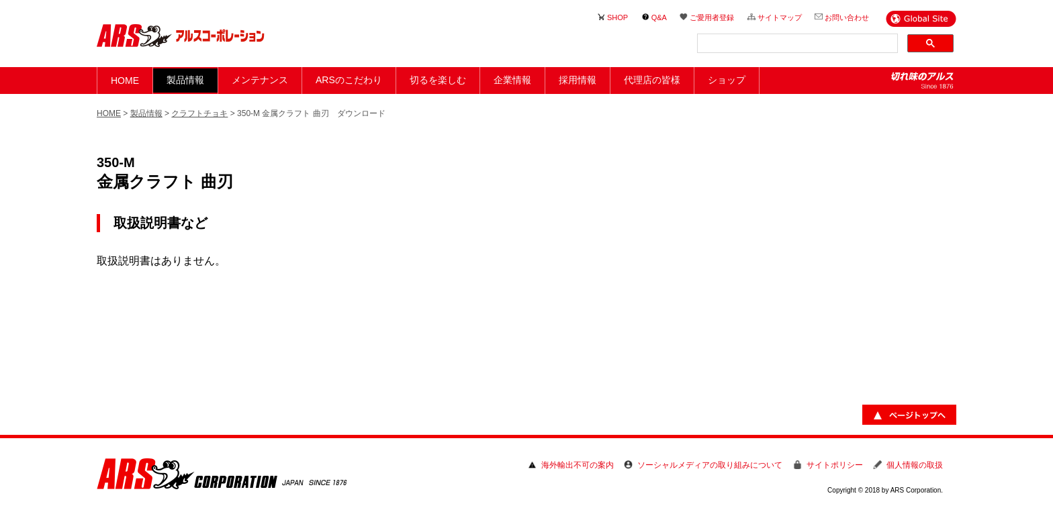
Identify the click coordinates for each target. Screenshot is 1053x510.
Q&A (659, 17)
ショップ (726, 79)
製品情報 (146, 113)
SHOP (617, 17)
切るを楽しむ (438, 79)
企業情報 (512, 79)
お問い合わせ (847, 17)
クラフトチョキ (199, 113)
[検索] (796, 44)
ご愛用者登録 (712, 17)
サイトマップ (780, 17)
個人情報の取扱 (914, 465)
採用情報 (577, 79)
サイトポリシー (835, 465)
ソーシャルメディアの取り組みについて (709, 465)
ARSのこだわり (349, 79)
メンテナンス (260, 79)
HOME (125, 80)
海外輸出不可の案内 (577, 465)
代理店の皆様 (652, 79)
